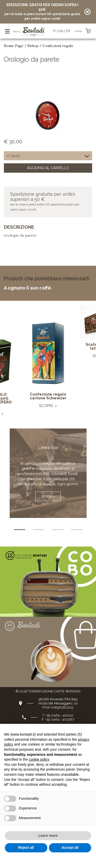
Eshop (33, 45)
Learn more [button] (48, 835)
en (61, 31)
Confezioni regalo (58, 45)
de (68, 31)
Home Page (13, 45)
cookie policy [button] (39, 759)
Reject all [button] (26, 847)
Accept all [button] (70, 847)
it (54, 31)
